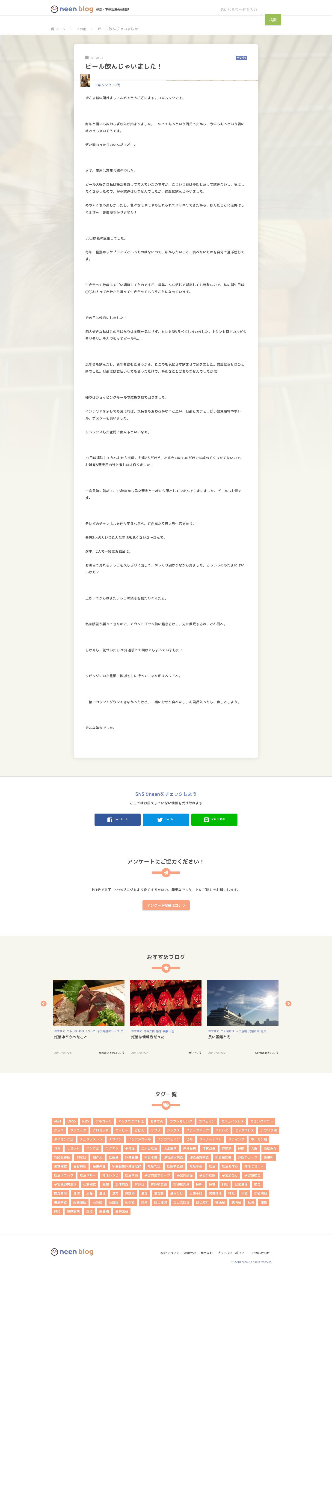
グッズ (59, 1365)
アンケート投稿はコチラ (166, 1139)
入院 (254, 1383)
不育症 (130, 1383)
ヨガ (57, 1383)
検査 (257, 1419)
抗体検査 (121, 1419)
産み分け (176, 1428)
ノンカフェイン (168, 1374)
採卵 (199, 1419)
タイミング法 (63, 1374)
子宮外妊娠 (207, 1410)
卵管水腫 (150, 1392)
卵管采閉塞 (223, 1392)
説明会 (236, 1437)
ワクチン (112, 1383)
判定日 (81, 1392)
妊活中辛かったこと (70, 1271)
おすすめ (59, 1266)
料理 (225, 1419)
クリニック (78, 1365)
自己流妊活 (181, 1437)
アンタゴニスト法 (131, 1356)
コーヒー (121, 1365)
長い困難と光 (219, 1271)
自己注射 (160, 1437)
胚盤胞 (114, 1437)
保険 (241, 1383)
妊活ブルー (88, 1410)
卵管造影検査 (199, 1392)
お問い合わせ (262, 1485)
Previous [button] (43, 1238)
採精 (212, 1419)
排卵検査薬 (159, 1419)
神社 (231, 1428)
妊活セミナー (254, 1401)
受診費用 (79, 1401)
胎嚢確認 (79, 1437)
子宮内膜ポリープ (108, 1266)
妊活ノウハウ (87, 1266)
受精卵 (268, 1392)
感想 (159, 1266)
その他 (83, 28)
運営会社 (186, 1485)
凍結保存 (270, 1383)
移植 (244, 1428)
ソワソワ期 (269, 1365)
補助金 (220, 1437)
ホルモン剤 (259, 1374)
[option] (89, 1251)
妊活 (212, 1401)
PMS (85, 1356)
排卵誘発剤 (181, 1419)
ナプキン (115, 1374)
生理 (144, 1428)
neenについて (165, 1485)
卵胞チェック (247, 1392)
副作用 (97, 1392)
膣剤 (144, 1437)
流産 (89, 1428)
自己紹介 (202, 1437)
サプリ (155, 1365)
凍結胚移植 (62, 1392)
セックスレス (244, 1365)
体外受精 (149, 1266)
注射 (76, 1428)
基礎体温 (99, 1401)
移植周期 (260, 1428)
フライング (236, 1374)
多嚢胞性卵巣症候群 (126, 1401)
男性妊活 (215, 1428)
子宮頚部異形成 (65, 1419)
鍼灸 (263, 1266)
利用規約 (204, 1485)
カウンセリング (181, 1356)
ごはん (139, 1365)
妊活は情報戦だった (147, 1271)
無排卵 (130, 1428)
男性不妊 (253, 1266)
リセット (73, 1383)
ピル (189, 1374)
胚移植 (130, 1437)
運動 (264, 1437)
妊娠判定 (154, 1401)
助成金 (114, 1392)
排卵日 (139, 1419)
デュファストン (91, 1374)
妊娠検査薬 (175, 1401)
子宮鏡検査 (252, 1410)
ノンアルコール (139, 1374)
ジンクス (173, 1365)
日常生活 (241, 1419)
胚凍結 (97, 1437)
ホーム (59, 28)
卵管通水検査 (173, 1392)
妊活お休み (230, 1401)
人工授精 (241, 1266)
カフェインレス (232, 1356)
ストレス (72, 1266)
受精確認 (60, 1401)
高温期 (104, 1446)
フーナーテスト (210, 1374)
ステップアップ (197, 1365)
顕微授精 (73, 1446)
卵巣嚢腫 (131, 1392)
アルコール (103, 1356)
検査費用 (60, 1428)
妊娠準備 (196, 1401)
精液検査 (60, 1437)
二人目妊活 (227, 1266)
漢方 (115, 1428)
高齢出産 (168, 1266)
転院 (251, 1437)
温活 (102, 1428)
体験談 (226, 1383)
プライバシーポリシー (232, 1485)
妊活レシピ (110, 1410)
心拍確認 (89, 1419)
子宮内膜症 (185, 1410)
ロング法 (92, 1383)
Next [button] (288, 1238)
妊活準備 (131, 1410)
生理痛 (159, 1428)
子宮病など (230, 1410)
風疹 (89, 1446)
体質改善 (208, 1383)
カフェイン (207, 1356)
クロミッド (101, 1365)
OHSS (71, 1356)
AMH (57, 1356)
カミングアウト (261, 1356)
